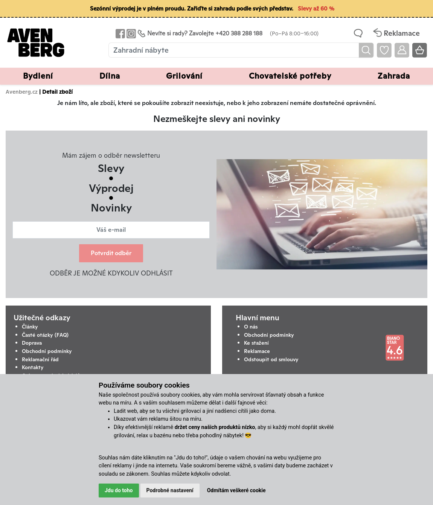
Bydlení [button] (38, 76)
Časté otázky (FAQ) (45, 335)
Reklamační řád (40, 359)
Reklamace (257, 351)
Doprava (32, 342)
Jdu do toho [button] (119, 490)
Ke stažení (256, 342)
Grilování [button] (184, 76)
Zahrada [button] (394, 76)
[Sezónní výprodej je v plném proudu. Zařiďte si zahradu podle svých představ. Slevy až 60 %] (216, 9)
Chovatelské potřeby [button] (290, 76)
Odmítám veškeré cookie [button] (236, 490)
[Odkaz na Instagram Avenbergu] (130, 33)
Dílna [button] (109, 76)
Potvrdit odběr (111, 253)
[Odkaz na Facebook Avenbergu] (119, 33)
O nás (251, 326)
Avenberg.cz (22, 91)
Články (30, 326)
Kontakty (33, 367)
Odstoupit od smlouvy (271, 359)
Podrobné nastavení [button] (170, 490)
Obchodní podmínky (47, 351)
